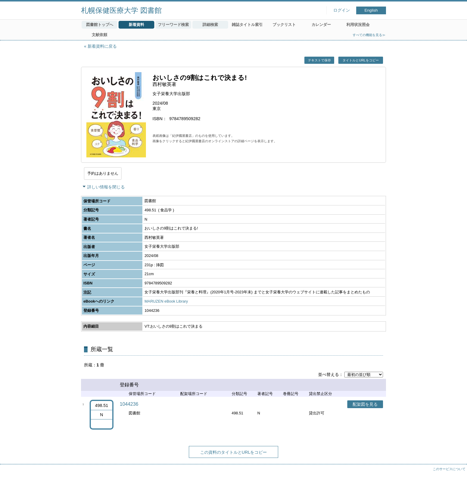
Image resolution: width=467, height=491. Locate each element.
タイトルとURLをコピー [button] (361, 60)
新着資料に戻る (102, 46)
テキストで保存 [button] (319, 60)
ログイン (341, 10)
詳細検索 (210, 24)
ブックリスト (284, 24)
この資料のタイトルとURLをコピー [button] (233, 452)
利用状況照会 (358, 24)
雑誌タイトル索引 (247, 24)
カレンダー (321, 24)
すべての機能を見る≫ (369, 35)
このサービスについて (449, 469)
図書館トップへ (99, 24)
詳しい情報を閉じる (106, 187)
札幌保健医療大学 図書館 (121, 10)
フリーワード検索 (173, 24)
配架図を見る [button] (365, 404)
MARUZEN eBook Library (166, 301)
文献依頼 (99, 34)
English (371, 10)
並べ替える (328, 374)
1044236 (129, 404)
